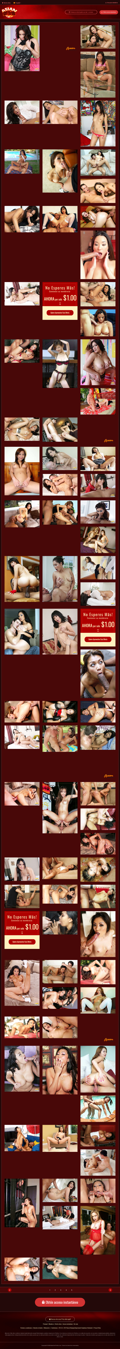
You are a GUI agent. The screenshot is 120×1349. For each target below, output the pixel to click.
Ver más (76, 1324)
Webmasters (47, 1328)
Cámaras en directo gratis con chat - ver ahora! (82, 12)
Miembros (51, 1324)
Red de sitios (7, 3)
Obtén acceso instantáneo (109, 12)
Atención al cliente (37, 1328)
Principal (45, 1324)
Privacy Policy (97, 1328)
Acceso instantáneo (68, 1324)
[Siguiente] (110, 1290)
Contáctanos (54, 1328)
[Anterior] (9, 1290)
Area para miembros (112, 2)
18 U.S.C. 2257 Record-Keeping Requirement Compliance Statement (75, 1328)
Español (18, 3)
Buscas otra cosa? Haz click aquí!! (61, 1319)
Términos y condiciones (26, 1328)
